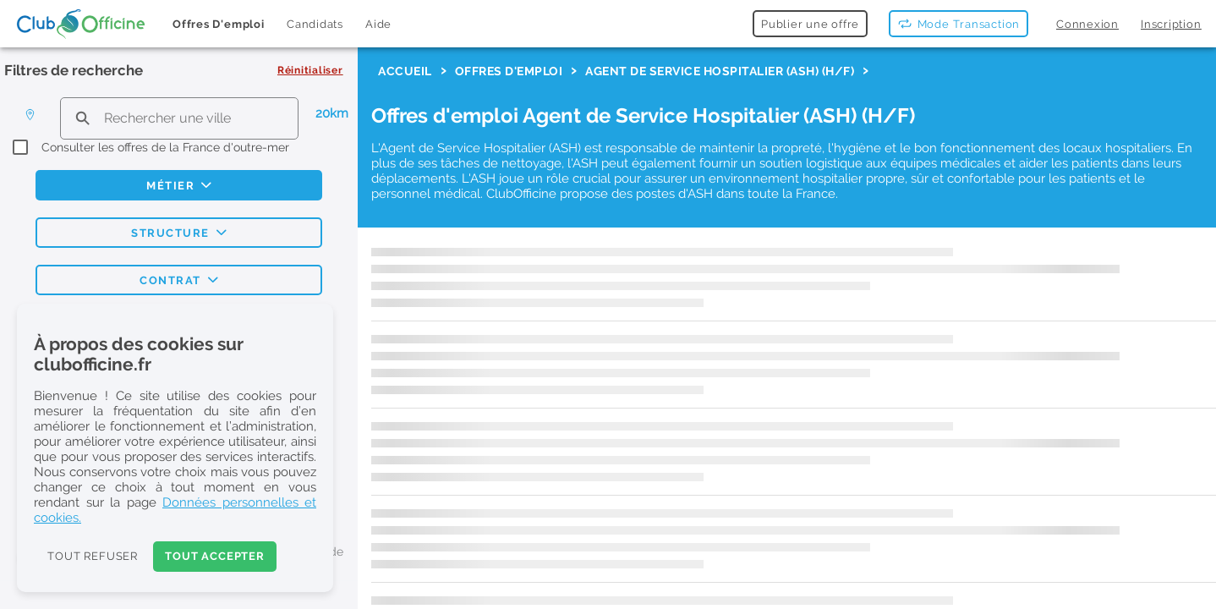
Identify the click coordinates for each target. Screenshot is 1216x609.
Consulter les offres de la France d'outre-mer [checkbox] (165, 147)
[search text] (179, 118)
